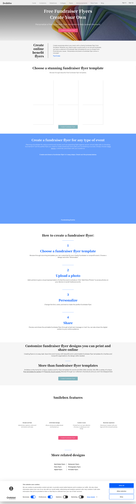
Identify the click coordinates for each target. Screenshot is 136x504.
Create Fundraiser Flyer (68, 30)
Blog (102, 3)
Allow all (121, 488)
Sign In (124, 2)
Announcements (81, 3)
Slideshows (53, 3)
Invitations (42, 3)
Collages (63, 3)
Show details (91, 499)
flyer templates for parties (32, 375)
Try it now (56, 56)
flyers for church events (52, 375)
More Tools (94, 3)
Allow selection (121, 493)
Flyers (71, 3)
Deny (121, 499)
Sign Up (131, 2)
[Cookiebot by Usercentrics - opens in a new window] (11, 500)
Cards (34, 3)
